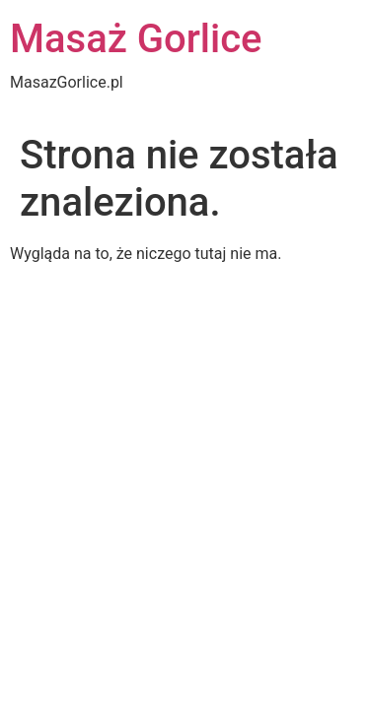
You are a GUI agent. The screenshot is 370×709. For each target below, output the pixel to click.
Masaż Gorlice (136, 39)
